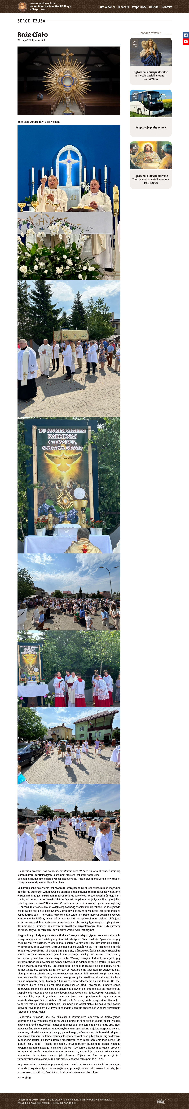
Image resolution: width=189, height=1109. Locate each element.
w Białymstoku (53, 6)
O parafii (123, 7)
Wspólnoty (139, 7)
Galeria (153, 7)
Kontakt (167, 7)
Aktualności (107, 7)
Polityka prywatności (64, 1102)
